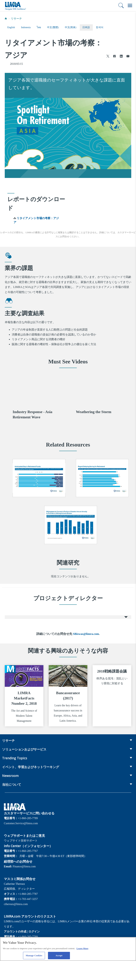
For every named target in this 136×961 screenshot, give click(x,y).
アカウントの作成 (15, 931)
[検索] (121, 5)
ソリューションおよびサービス (24, 749)
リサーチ (16, 18)
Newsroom (10, 776)
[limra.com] (15, 5)
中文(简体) (70, 27)
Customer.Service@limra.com (21, 823)
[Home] (6, 18)
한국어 (99, 27)
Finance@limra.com (24, 866)
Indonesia (26, 27)
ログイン (34, 931)
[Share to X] (108, 57)
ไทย (39, 27)
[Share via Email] (128, 57)
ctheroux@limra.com (16, 904)
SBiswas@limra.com (86, 634)
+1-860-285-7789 (28, 818)
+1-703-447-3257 (28, 898)
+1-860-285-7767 (28, 850)
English (11, 27)
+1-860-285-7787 (28, 893)
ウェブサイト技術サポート (21, 840)
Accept (59, 956)
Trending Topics (14, 758)
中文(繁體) (53, 27)
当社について (11, 784)
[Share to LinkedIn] (121, 57)
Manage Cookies (34, 956)
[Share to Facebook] (114, 57)
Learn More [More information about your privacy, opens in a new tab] (82, 948)
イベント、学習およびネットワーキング (30, 767)
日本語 (86, 27)
